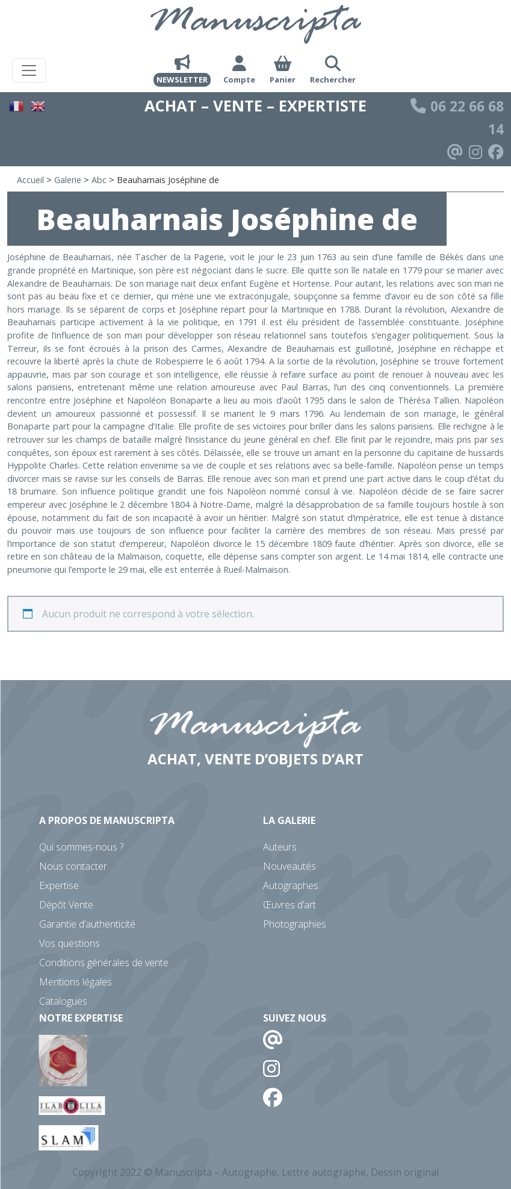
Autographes (290, 885)
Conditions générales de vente (104, 962)
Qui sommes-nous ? (81, 847)
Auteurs (280, 847)
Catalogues (63, 1001)
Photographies (294, 924)
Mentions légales (75, 981)
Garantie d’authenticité (87, 924)
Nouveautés (289, 866)
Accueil (30, 180)
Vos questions (69, 943)
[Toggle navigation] (29, 70)
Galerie (67, 180)
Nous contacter (73, 866)
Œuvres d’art (289, 904)
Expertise (59, 885)
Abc (99, 180)
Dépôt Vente (66, 904)
